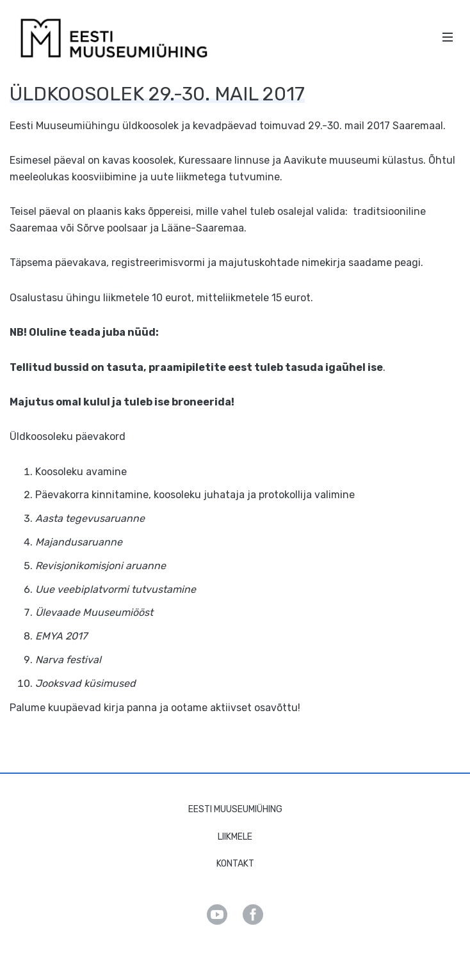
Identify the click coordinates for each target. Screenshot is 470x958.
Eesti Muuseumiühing (235, 809)
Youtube (217, 914)
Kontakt (235, 863)
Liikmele (235, 836)
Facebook (253, 914)
